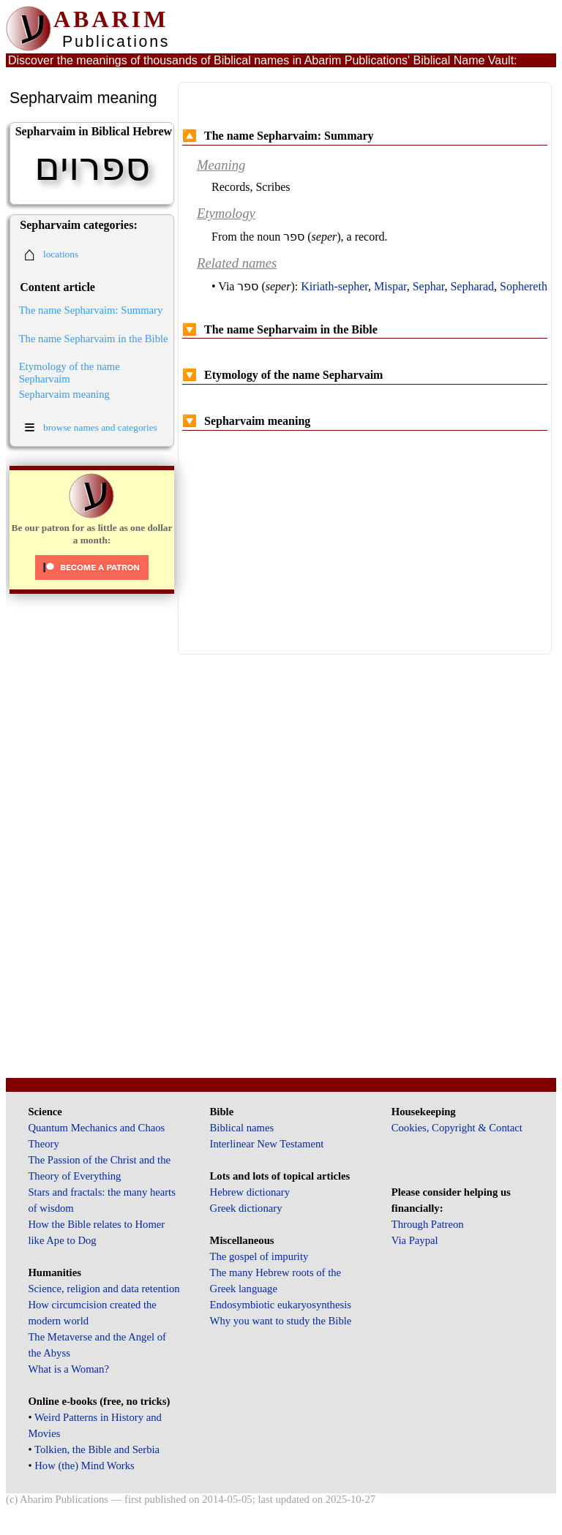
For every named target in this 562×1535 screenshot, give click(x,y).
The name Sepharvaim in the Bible (93, 338)
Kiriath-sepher (334, 286)
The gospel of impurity (259, 1256)
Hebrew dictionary (250, 1192)
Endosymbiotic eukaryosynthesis (280, 1304)
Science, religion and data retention (103, 1288)
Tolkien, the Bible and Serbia (97, 1449)
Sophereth (523, 286)
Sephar (429, 286)
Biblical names (242, 1128)
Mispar (390, 286)
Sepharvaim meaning (64, 394)
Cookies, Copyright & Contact (456, 1128)
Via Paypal (414, 1240)
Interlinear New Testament (267, 1144)
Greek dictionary (246, 1208)
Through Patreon (427, 1224)
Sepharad (472, 286)
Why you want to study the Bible (281, 1321)
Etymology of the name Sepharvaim (69, 373)
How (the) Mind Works (84, 1465)
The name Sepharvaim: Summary (91, 310)
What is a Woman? (68, 1369)
